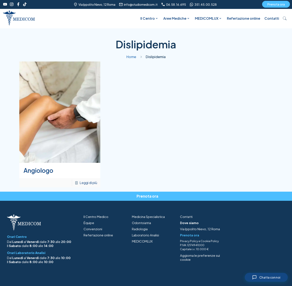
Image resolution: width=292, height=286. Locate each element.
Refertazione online (98, 235)
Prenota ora (276, 4)
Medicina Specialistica (148, 217)
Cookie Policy (210, 241)
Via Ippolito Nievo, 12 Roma (200, 229)
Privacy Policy (189, 241)
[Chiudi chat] (266, 277)
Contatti (186, 217)
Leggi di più (88, 182)
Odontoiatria (141, 223)
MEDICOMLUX (142, 241)
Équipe (89, 223)
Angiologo (38, 170)
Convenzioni (93, 229)
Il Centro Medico (96, 217)
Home (131, 56)
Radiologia (140, 229)
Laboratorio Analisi (145, 235)
